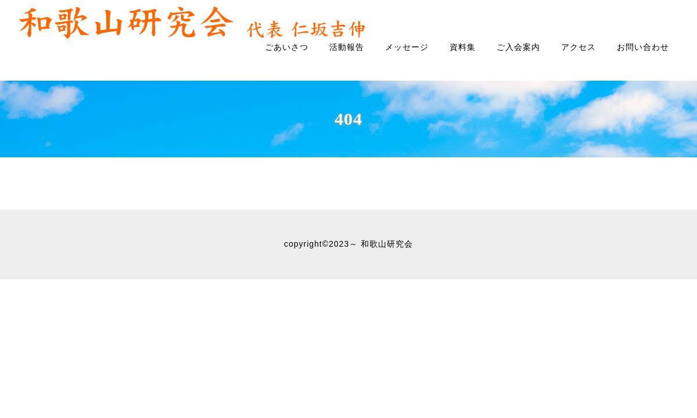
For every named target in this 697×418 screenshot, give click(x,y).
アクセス (578, 47)
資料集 (463, 47)
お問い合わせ (643, 47)
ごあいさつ (286, 47)
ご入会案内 (518, 47)
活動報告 (346, 47)
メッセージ (407, 47)
